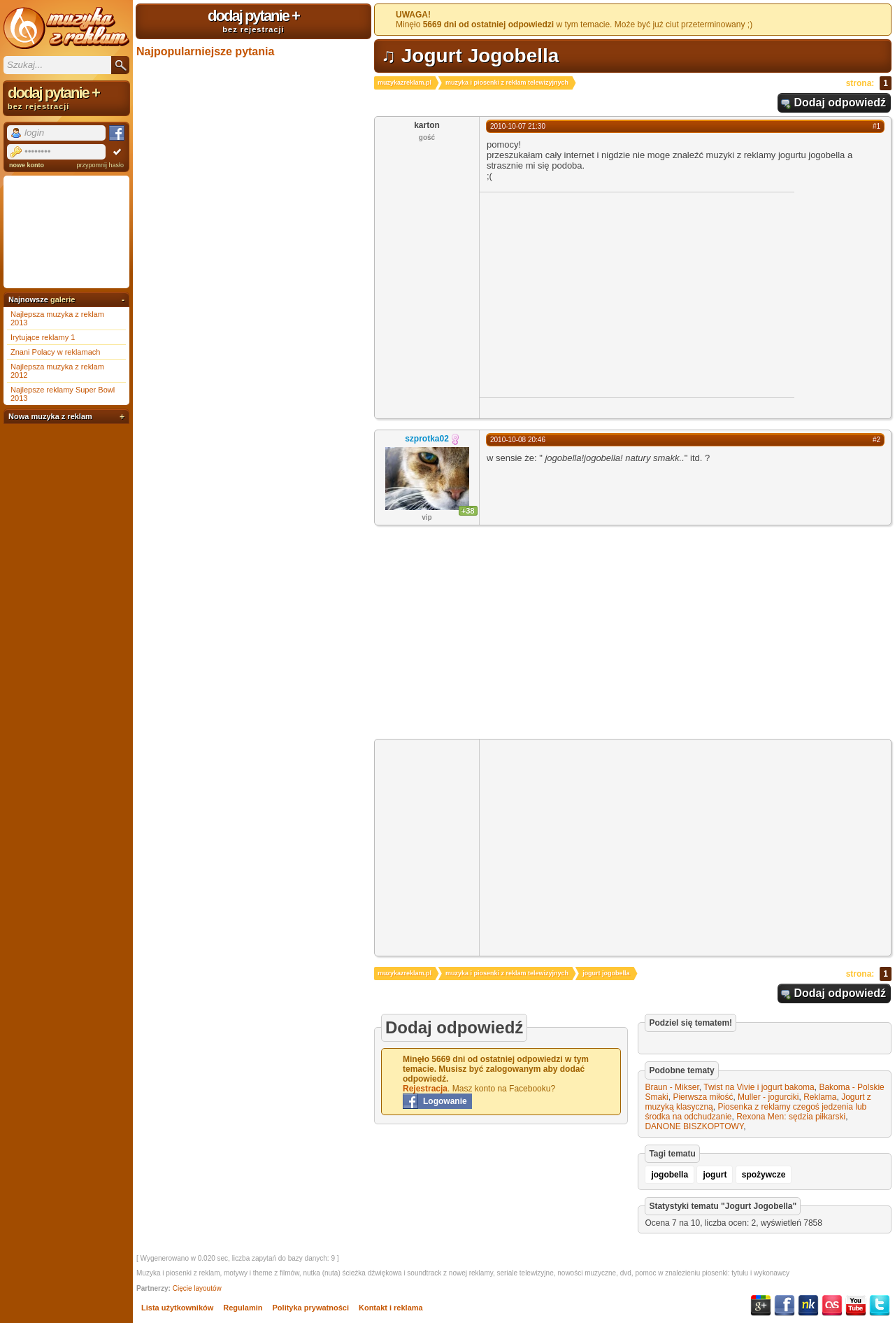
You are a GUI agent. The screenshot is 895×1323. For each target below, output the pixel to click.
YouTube (855, 1305)
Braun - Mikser (672, 1087)
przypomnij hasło (100, 165)
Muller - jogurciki (768, 1097)
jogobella (669, 1175)
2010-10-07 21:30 (517, 126)
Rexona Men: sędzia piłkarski (790, 1117)
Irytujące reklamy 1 (42, 337)
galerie (62, 299)
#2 (876, 440)
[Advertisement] (597, 294)
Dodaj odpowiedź (840, 102)
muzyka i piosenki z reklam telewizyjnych (506, 82)
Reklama (819, 1097)
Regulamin (242, 1307)
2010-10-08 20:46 (517, 440)
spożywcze (764, 1175)
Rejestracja (425, 1089)
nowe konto (26, 165)
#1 (876, 126)
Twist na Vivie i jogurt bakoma (759, 1087)
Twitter (879, 1305)
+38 (468, 511)
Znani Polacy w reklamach (55, 352)
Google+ (760, 1305)
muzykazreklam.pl (404, 82)
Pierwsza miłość (703, 1097)
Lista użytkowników (177, 1307)
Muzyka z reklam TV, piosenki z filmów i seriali (66, 28)
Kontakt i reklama (391, 1307)
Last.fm (832, 1305)
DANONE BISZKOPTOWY (694, 1126)
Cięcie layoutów (197, 1288)
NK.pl (808, 1305)
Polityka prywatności (311, 1307)
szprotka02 (427, 439)
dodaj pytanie (253, 20)
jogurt (714, 1175)
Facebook (784, 1305)
